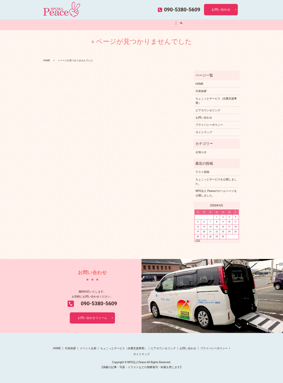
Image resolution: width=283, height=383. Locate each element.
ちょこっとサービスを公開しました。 (216, 181)
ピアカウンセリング (162, 24)
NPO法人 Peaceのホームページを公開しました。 (216, 193)
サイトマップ (204, 132)
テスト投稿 (202, 171)
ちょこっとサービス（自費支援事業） (136, 24)
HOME (57, 24)
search (181, 24)
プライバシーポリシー (209, 124)
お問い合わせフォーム (92, 318)
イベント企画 (109, 24)
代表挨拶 (82, 24)
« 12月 (197, 240)
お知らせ (201, 152)
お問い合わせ (220, 9)
